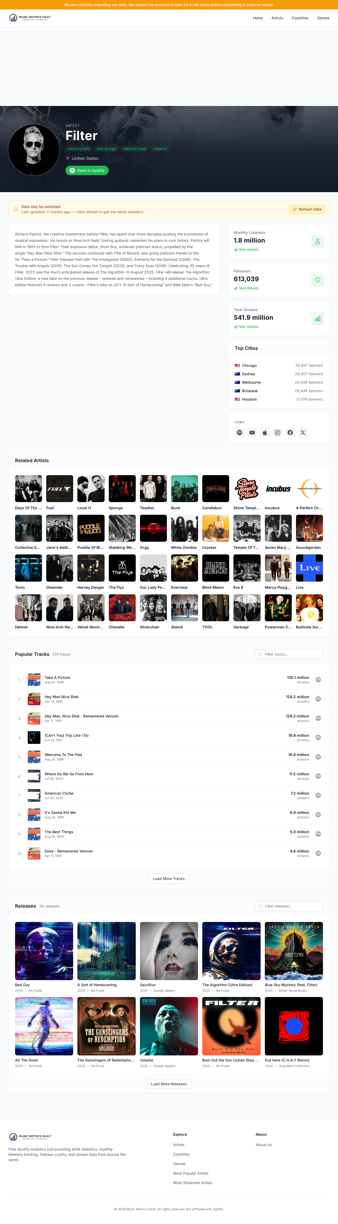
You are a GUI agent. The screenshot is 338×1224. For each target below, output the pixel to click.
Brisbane (250, 390)
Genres (323, 18)
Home (258, 18)
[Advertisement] (169, 66)
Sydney (248, 374)
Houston (249, 399)
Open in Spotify (87, 170)
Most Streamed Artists (192, 1182)
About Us (264, 1144)
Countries (300, 18)
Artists (277, 18)
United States (85, 158)
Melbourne (251, 382)
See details (246, 249)
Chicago (249, 365)
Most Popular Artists (190, 1173)
